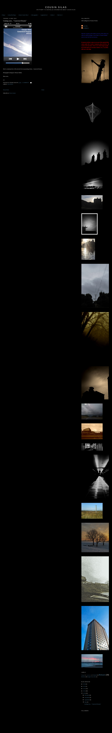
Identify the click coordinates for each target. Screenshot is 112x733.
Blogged (82, 675)
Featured (95, 675)
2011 (84, 691)
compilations (88, 675)
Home (42, 89)
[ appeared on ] (44, 15)
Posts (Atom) (12, 93)
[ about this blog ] (12, 15)
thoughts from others (91, 676)
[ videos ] (52, 15)
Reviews (83, 676)
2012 (84, 688)
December (87, 695)
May (85, 702)
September (87, 699)
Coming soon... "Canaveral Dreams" (15, 21)
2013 (84, 686)
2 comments (25, 82)
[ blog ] (3, 15)
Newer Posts (6, 89)
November (87, 697)
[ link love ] (59, 15)
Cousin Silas (56, 7)
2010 (84, 693)
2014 (84, 684)
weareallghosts (85, 28)
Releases (10, 84)
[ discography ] (34, 15)
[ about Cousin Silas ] (23, 15)
